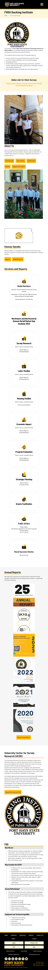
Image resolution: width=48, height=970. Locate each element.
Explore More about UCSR (12, 792)
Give (34, 947)
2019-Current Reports (24, 405)
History (7, 166)
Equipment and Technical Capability (17, 914)
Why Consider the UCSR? (13, 865)
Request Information (19, 166)
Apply (13, 943)
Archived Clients (24, 484)
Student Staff (31, 161)
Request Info (34, 943)
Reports (7, 259)
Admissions (22, 935)
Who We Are (9, 848)
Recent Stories (24, 555)
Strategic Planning (24, 479)
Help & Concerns (10, 951)
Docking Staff (9, 161)
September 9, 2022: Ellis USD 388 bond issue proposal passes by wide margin (24, 295)
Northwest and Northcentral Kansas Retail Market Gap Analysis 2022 (24, 321)
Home (5, 15)
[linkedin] (13, 958)
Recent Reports (24, 350)
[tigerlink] (19, 958)
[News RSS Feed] (16, 958)
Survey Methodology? (12, 889)
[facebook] (6, 958)
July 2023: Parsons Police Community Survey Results (24, 290)
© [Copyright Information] (4, 967)
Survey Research (24, 343)
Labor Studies (24, 371)
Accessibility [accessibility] (24, 951)
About (6, 935)
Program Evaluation (24, 452)
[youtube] (26, 958)
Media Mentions (17, 259)
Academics (14, 935)
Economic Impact (24, 424)
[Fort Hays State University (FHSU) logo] (14, 4)
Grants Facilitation (24, 504)
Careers (34, 938)
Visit (14, 947)
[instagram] (9, 958)
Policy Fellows (20, 161)
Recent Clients (24, 483)
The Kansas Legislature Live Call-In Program (24, 529)
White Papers (24, 527)
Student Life (40, 935)
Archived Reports (24, 351)
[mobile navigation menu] (42, 4)
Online (13, 938)
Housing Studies (24, 398)
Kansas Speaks (24, 531)
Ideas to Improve (37, 951)
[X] (23, 958)
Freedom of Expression (13, 954)
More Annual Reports (23, 737)
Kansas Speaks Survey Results (24, 299)
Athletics (31, 935)
